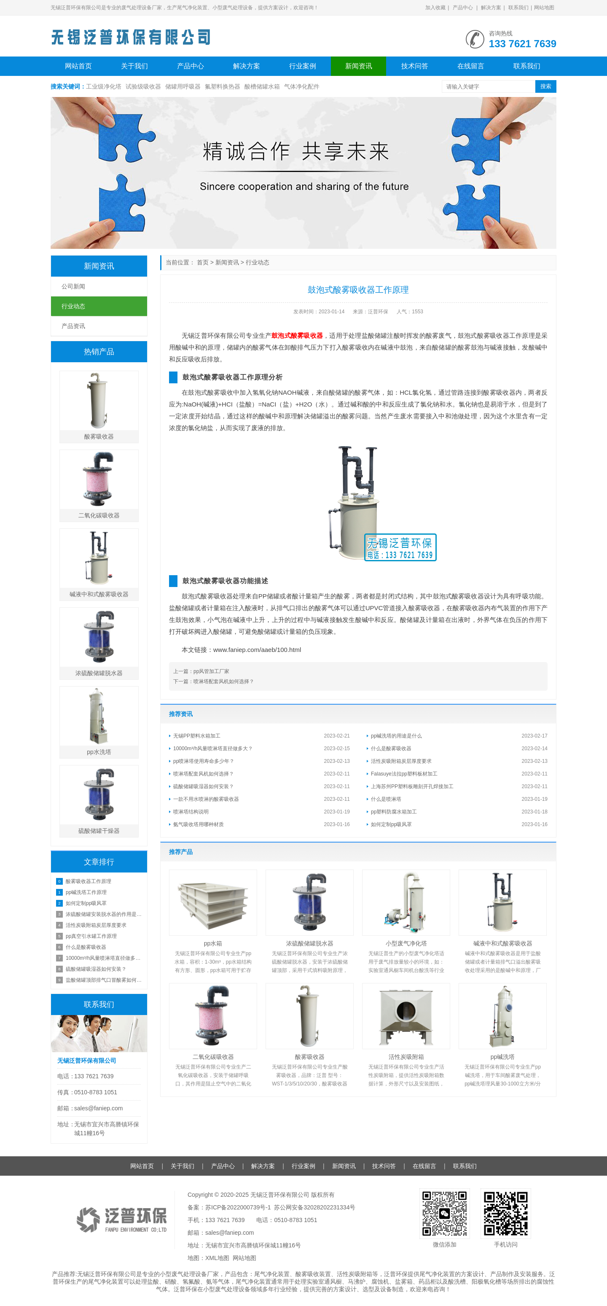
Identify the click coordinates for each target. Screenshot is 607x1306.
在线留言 (470, 66)
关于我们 (134, 66)
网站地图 (544, 8)
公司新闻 (73, 286)
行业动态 (257, 262)
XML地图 (217, 1258)
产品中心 (463, 8)
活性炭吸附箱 (406, 1056)
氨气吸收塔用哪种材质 (198, 824)
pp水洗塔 (99, 752)
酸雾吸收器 (310, 1056)
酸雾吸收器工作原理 (88, 881)
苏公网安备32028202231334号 (314, 1207)
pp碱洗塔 (503, 1056)
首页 (203, 262)
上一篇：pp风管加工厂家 (201, 671)
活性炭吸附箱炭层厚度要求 (401, 761)
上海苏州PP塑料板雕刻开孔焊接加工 (412, 786)
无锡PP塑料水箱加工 (196, 736)
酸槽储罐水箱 (262, 86)
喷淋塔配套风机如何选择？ (203, 774)
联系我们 (518, 8)
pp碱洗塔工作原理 (86, 892)
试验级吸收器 (143, 86)
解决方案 (491, 8)
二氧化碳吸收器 (213, 1056)
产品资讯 (73, 326)
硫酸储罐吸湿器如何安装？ (203, 786)
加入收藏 (435, 8)
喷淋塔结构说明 (191, 812)
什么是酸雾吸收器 (391, 748)
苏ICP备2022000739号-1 (238, 1207)
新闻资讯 (358, 66)
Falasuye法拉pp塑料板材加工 (404, 774)
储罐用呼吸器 (183, 86)
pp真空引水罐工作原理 (91, 936)
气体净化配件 (302, 86)
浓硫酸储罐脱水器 (309, 943)
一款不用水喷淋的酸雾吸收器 (206, 799)
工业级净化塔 (103, 86)
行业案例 (302, 66)
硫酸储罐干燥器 (99, 830)
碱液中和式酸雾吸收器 (502, 943)
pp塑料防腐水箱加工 (394, 812)
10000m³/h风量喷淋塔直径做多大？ (213, 748)
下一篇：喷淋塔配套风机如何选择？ (213, 681)
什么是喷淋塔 (386, 799)
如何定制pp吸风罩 (391, 824)
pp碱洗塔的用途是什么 (396, 736)
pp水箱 (213, 943)
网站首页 (78, 66)
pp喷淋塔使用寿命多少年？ (203, 761)
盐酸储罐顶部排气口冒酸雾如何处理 (104, 980)
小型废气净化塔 (406, 943)
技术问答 (414, 66)
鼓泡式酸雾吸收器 (297, 335)
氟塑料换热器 (222, 86)
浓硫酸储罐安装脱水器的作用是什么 (104, 914)
